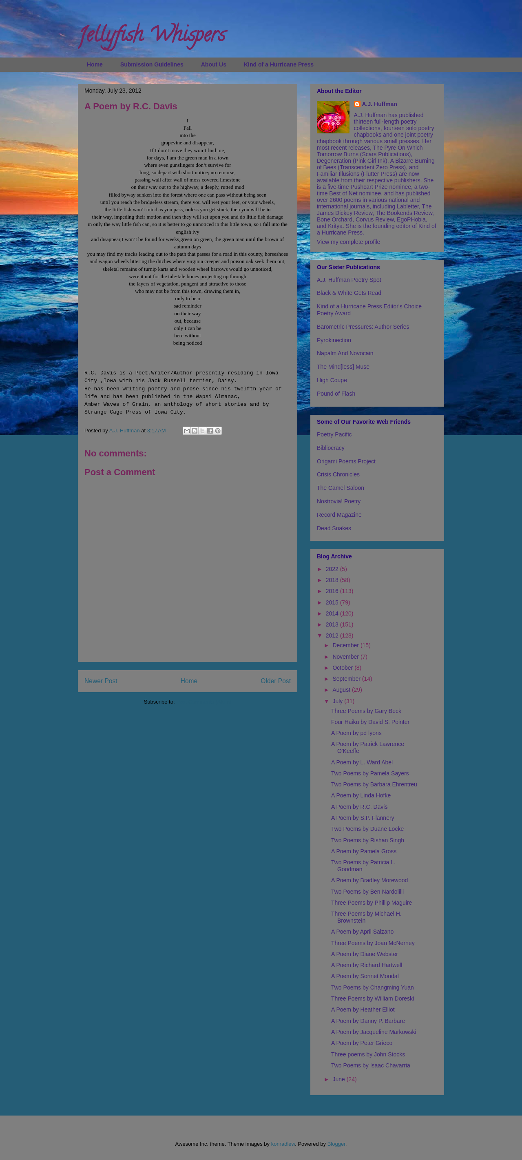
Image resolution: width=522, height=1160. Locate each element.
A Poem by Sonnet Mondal (365, 976)
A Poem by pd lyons (356, 733)
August (342, 689)
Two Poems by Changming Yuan (372, 987)
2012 (333, 635)
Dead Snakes (334, 528)
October (343, 667)
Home (95, 64)
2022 (333, 569)
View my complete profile (348, 242)
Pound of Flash (336, 393)
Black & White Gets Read (349, 293)
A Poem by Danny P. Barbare (368, 1021)
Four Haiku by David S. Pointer (370, 722)
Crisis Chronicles (338, 474)
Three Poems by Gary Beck (366, 711)
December (346, 645)
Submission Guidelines (152, 64)
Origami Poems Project (346, 461)
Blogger (336, 1144)
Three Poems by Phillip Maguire (371, 902)
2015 (333, 602)
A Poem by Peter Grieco (361, 1043)
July (338, 701)
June (339, 1079)
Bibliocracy (331, 448)
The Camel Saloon (340, 488)
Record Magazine (339, 514)
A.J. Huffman (379, 104)
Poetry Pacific (334, 434)
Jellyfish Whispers (151, 37)
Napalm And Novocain (345, 353)
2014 (333, 613)
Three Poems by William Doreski (372, 998)
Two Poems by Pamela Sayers (370, 773)
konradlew (283, 1144)
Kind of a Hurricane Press (279, 64)
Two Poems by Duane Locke (367, 829)
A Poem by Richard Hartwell (366, 965)
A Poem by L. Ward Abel (362, 762)
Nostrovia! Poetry (339, 501)
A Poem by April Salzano (362, 931)
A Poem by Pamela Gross (363, 851)
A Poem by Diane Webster (364, 954)
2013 (333, 624)
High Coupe (332, 380)
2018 (333, 580)
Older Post (276, 680)
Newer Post (100, 680)
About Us (213, 64)
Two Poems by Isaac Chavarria (370, 1065)
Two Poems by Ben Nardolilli (367, 891)
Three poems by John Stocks (368, 1054)
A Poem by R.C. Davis (359, 807)
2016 (333, 591)
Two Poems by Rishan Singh (367, 840)
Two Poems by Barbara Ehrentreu (374, 784)
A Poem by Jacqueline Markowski (373, 1032)
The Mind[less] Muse (343, 366)
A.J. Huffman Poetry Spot (349, 280)
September (347, 678)
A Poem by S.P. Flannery (362, 818)
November (346, 656)
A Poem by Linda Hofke (361, 795)
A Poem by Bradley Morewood (369, 880)
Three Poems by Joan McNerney (373, 943)
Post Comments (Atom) (203, 702)
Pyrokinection (334, 340)
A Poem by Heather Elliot (363, 1009)
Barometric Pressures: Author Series (363, 326)
